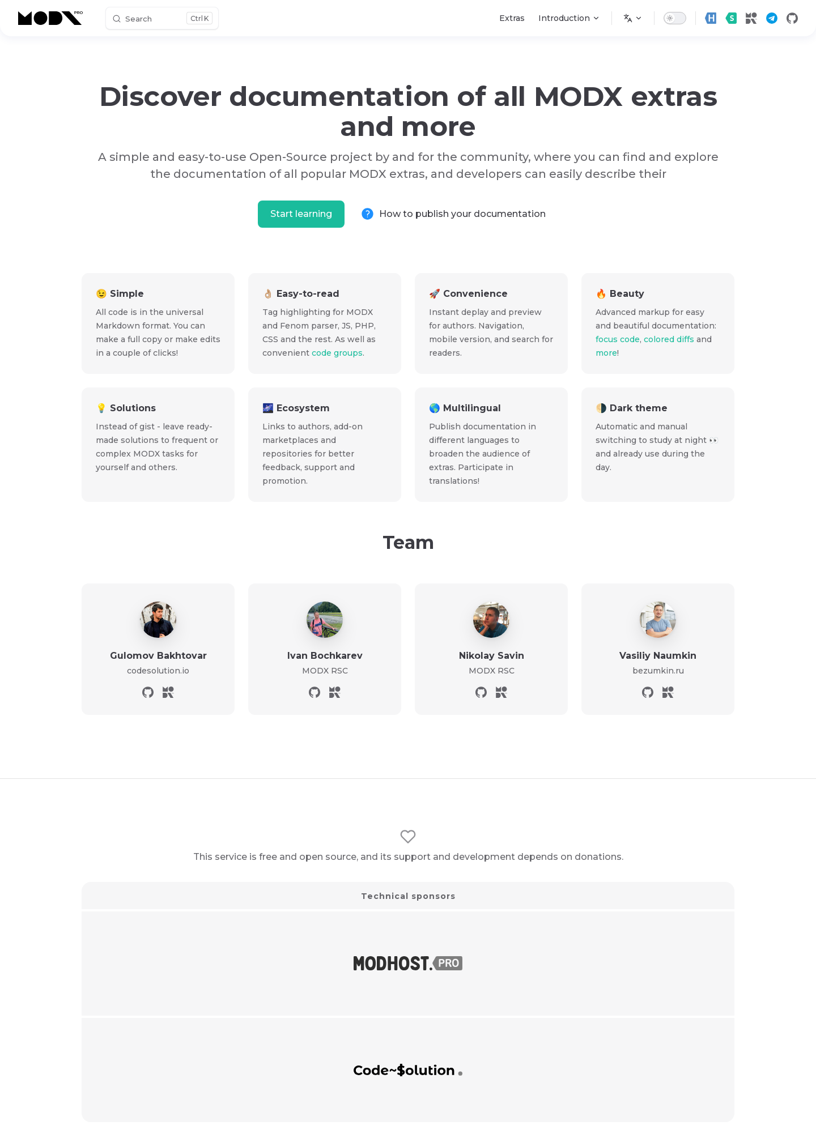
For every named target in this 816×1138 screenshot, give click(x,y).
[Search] (162, 18)
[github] (792, 18)
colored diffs (669, 339)
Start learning (301, 213)
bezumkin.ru (658, 671)
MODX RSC (325, 671)
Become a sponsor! (408, 1051)
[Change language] (633, 18)
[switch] (675, 18)
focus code (618, 339)
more (606, 353)
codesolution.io (158, 671)
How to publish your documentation (462, 213)
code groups (337, 353)
